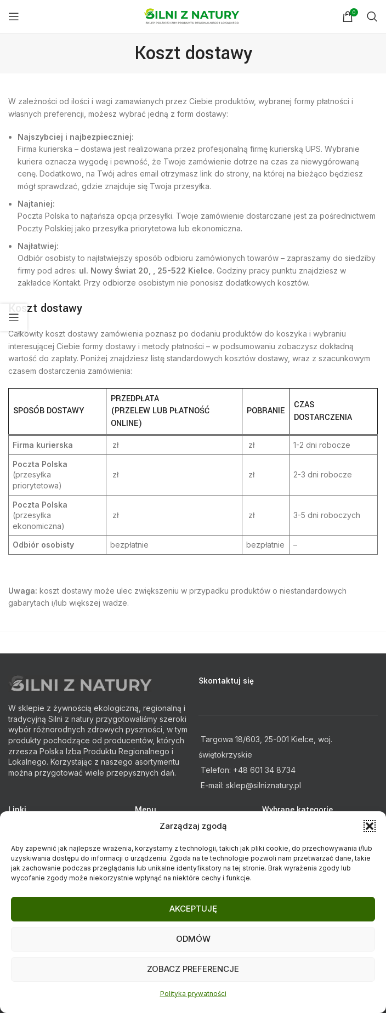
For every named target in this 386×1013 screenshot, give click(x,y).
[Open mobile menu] (14, 16)
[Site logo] (193, 15)
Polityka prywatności (193, 993)
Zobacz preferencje (193, 969)
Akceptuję (193, 908)
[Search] (372, 16)
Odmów (193, 939)
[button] (369, 826)
